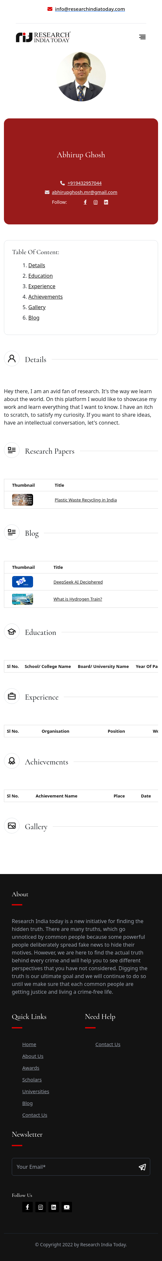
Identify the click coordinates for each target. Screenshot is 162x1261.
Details (36, 265)
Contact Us (34, 1115)
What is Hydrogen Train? (78, 599)
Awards (30, 1067)
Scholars (32, 1079)
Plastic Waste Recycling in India (86, 500)
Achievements (45, 296)
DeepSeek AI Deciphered (78, 582)
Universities (35, 1091)
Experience (42, 286)
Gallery (37, 307)
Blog (34, 317)
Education (40, 275)
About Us (33, 1056)
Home (29, 1044)
